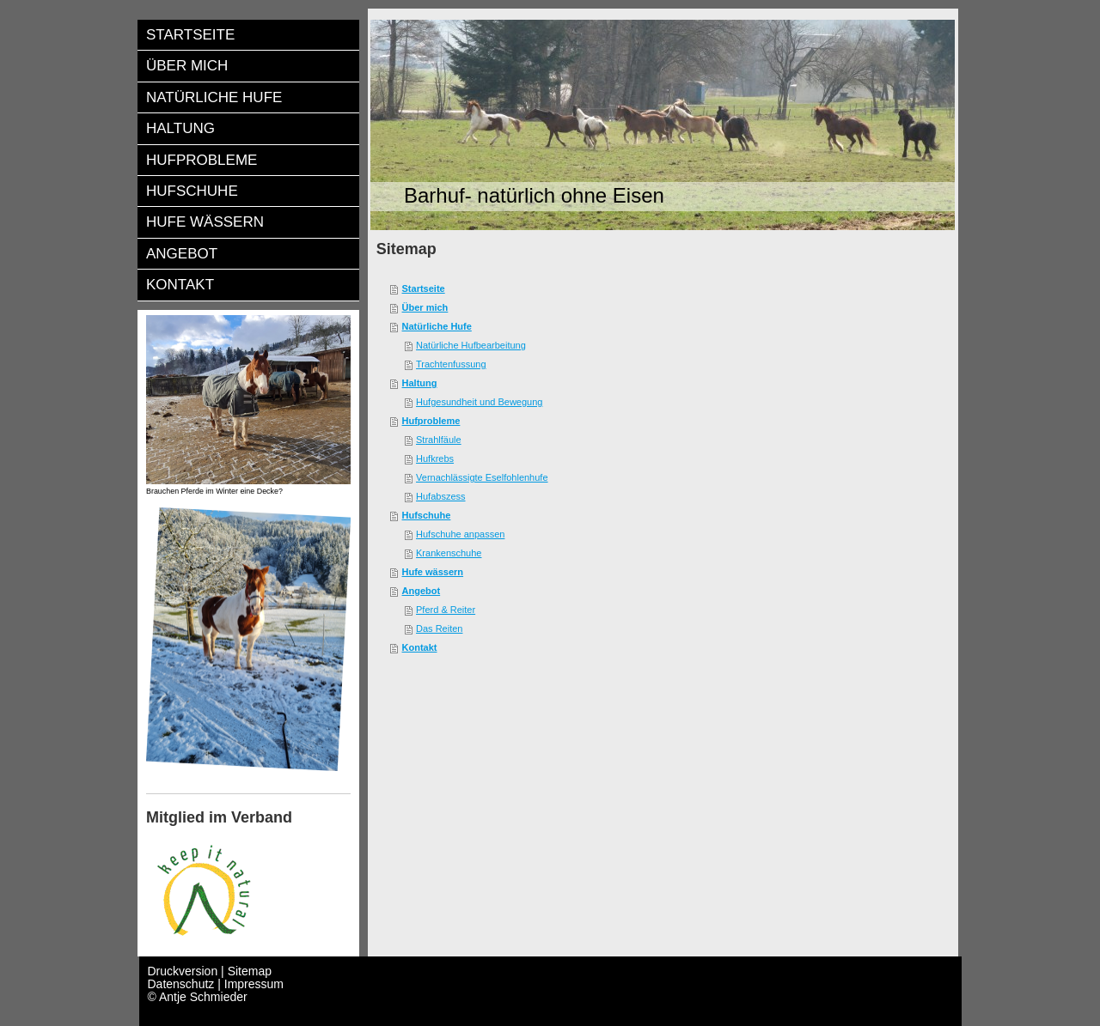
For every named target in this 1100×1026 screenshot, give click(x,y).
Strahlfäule (438, 439)
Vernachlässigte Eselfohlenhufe (482, 477)
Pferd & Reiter (445, 609)
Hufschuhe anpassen (460, 534)
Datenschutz (181, 984)
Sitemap (250, 971)
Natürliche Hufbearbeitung (471, 345)
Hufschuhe (426, 515)
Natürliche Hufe (437, 326)
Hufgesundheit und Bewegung (479, 402)
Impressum (254, 984)
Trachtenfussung (451, 364)
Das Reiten (439, 628)
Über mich (425, 307)
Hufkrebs (435, 458)
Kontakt (419, 647)
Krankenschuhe (448, 553)
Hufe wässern (433, 572)
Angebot (421, 591)
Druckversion (185, 971)
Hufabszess (440, 496)
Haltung (419, 383)
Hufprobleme (431, 421)
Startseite (423, 288)
